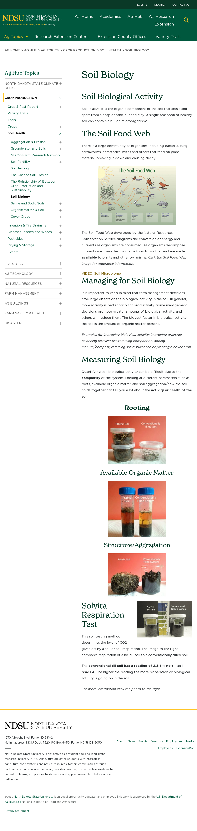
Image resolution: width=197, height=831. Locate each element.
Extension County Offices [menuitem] (122, 36)
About (120, 741)
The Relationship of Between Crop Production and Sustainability (33, 186)
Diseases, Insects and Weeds (30, 232)
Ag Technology (19, 274)
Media (190, 741)
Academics (110, 16)
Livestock (14, 264)
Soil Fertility (20, 162)
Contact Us (180, 4)
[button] (186, 20)
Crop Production (79, 50)
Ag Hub (135, 16)
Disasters (14, 323)
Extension (164, 24)
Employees (165, 748)
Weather (160, 4)
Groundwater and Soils (28, 148)
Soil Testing (20, 168)
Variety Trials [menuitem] (167, 36)
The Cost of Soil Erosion (29, 175)
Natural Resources (23, 284)
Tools (12, 120)
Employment (174, 741)
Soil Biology (20, 196)
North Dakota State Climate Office (31, 86)
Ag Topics (50, 50)
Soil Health (110, 50)
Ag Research (161, 16)
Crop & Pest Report (23, 107)
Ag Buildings (16, 303)
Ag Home (84, 16)
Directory (157, 741)
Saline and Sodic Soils (27, 203)
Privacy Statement (17, 810)
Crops (12, 126)
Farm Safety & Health (25, 313)
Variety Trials (18, 113)
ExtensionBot (185, 748)
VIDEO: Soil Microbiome (101, 273)
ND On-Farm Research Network (36, 155)
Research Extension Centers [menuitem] (61, 36)
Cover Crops (20, 216)
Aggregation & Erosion (28, 142)
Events (142, 4)
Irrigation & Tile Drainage (27, 225)
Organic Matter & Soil (27, 210)
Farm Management (22, 293)
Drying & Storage (21, 245)
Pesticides (15, 238)
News (131, 741)
